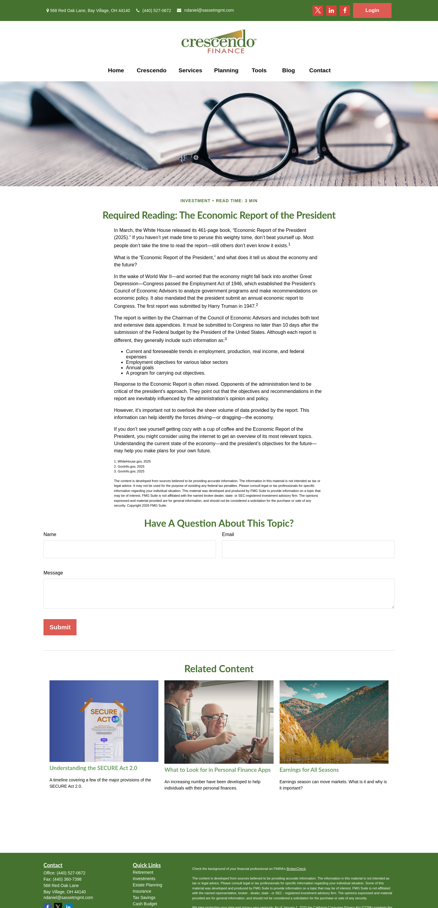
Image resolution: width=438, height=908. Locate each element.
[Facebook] (345, 10)
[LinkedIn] (331, 10)
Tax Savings (144, 897)
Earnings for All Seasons (309, 769)
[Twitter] (318, 10)
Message (53, 572)
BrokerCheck (296, 869)
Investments (144, 878)
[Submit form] (60, 627)
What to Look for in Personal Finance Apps (217, 769)
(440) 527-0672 (153, 10)
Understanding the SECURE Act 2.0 (93, 768)
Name (50, 534)
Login (372, 10)
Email (228, 534)
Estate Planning (147, 885)
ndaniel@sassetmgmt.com (205, 10)
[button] (116, 70)
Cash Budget (145, 903)
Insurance (142, 891)
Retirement (143, 872)
